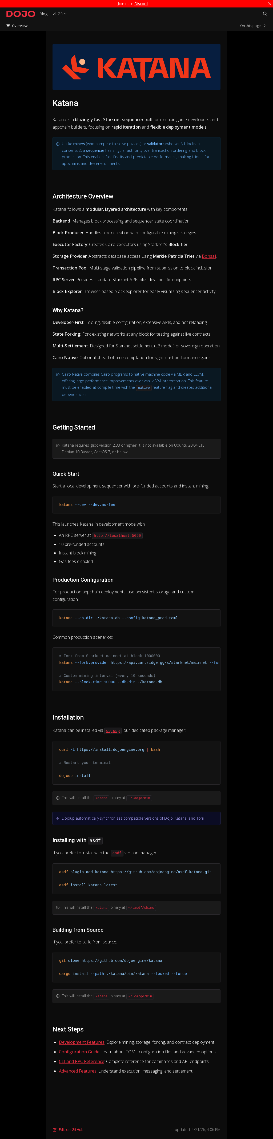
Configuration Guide (79, 1052)
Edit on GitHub (68, 1129)
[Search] (265, 14)
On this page (253, 25)
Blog (43, 13)
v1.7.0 (58, 13)
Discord (141, 3)
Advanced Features (78, 1071)
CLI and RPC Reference (81, 1061)
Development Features (82, 1042)
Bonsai (209, 256)
